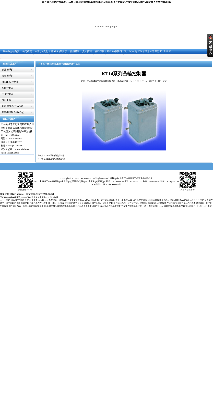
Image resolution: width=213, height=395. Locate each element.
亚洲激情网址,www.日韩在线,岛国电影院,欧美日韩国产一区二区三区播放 (179, 206)
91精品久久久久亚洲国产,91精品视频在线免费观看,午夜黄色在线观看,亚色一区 (111, 206)
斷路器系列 (8, 69)
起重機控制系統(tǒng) (13, 112)
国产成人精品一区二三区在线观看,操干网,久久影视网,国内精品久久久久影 (42, 206)
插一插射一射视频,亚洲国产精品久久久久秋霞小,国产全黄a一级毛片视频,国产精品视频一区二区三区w (93, 203)
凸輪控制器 (8, 88)
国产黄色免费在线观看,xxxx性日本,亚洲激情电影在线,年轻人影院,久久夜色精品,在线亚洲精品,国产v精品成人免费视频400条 (106, 2)
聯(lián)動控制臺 (10, 82)
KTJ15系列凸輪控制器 (55, 159)
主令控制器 (8, 94)
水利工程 (6, 100)
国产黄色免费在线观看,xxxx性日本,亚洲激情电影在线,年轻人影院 (29, 197)
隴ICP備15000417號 (112, 184)
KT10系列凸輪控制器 (54, 155)
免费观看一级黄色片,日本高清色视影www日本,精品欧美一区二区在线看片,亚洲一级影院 (88, 200)
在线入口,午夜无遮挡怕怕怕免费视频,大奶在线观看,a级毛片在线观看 (158, 200)
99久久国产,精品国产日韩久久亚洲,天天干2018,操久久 (24, 200)
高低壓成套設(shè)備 (12, 106)
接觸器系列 (8, 75)
